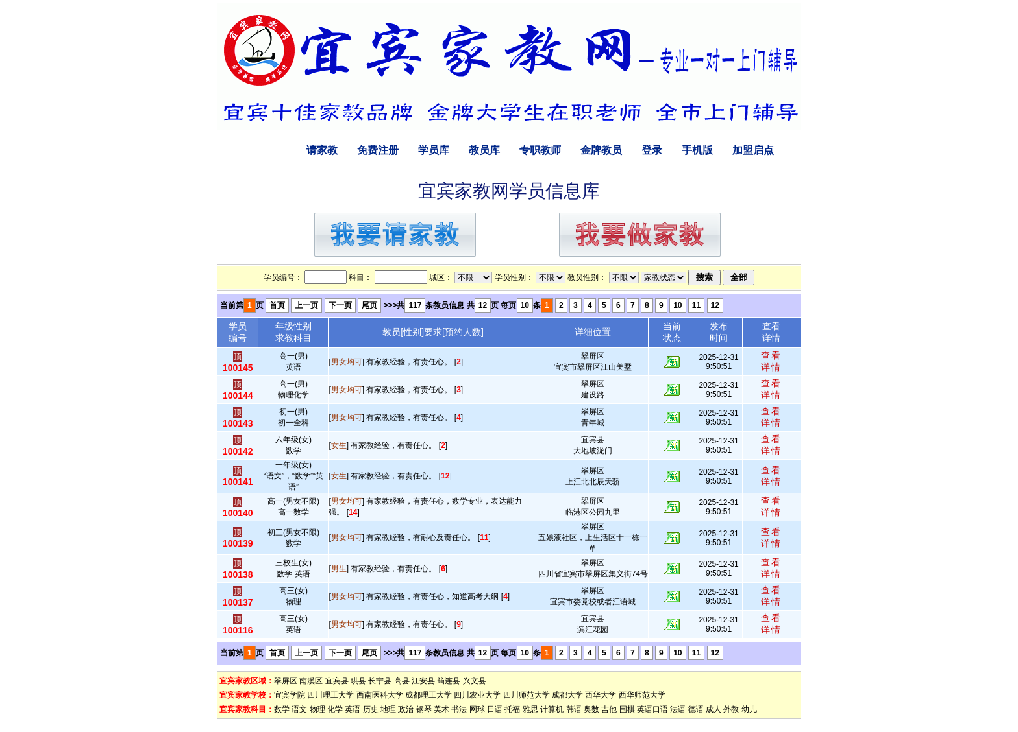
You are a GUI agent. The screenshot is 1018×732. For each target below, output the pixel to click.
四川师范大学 (526, 695)
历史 (371, 709)
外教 (731, 709)
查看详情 (771, 361)
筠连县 (448, 680)
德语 (696, 709)
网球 (477, 709)
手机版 (697, 150)
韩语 (574, 709)
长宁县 (379, 680)
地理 (388, 709)
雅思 (530, 709)
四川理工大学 (330, 695)
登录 (651, 150)
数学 (282, 709)
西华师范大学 (642, 695)
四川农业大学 (477, 695)
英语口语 (652, 709)
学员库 (433, 150)
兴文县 (474, 680)
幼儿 (749, 709)
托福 (512, 709)
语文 (299, 709)
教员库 (484, 150)
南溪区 (311, 680)
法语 (678, 709)
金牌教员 (601, 150)
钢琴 (424, 709)
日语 (495, 709)
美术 (441, 709)
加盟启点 (753, 150)
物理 (317, 709)
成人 (713, 709)
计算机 (552, 709)
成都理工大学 (428, 695)
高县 (402, 680)
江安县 (423, 680)
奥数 (591, 709)
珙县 (358, 680)
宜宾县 (337, 680)
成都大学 (567, 695)
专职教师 (540, 150)
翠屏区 (285, 680)
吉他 (609, 709)
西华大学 (600, 695)
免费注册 (378, 150)
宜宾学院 (289, 695)
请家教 (322, 150)
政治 (406, 709)
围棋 (627, 709)
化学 (335, 709)
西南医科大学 (379, 695)
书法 (459, 709)
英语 (352, 709)
